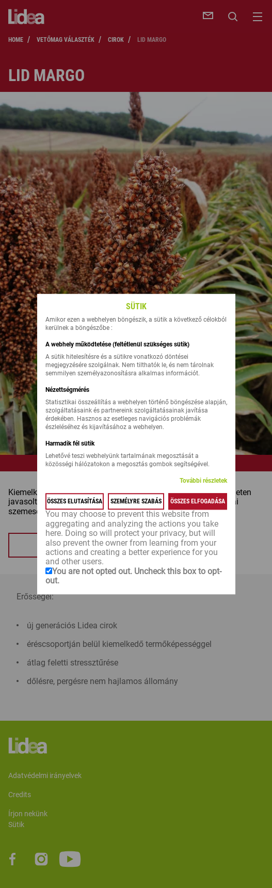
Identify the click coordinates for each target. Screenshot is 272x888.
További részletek (203, 481)
